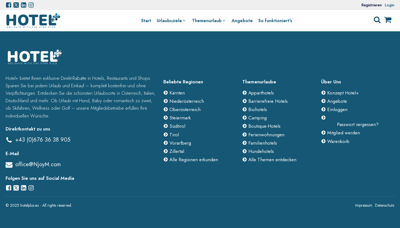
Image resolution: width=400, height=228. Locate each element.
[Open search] (377, 20)
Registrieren (371, 5)
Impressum (363, 205)
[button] (171, 21)
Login (389, 5)
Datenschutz (384, 205)
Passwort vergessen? (358, 124)
